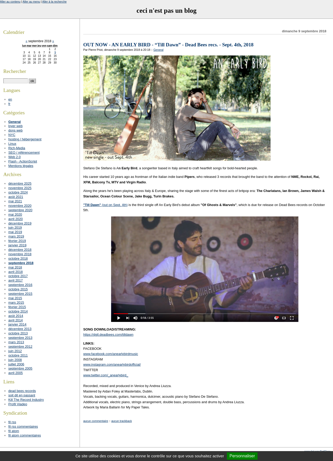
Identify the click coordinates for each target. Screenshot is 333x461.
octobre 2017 (18, 276)
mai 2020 (15, 214)
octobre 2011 (18, 355)
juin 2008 (15, 360)
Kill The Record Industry (26, 400)
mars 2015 (16, 302)
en (10, 99)
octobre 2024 (18, 192)
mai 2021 (15, 201)
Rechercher (14, 71)
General (158, 49)
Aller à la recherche (54, 1)
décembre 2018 (19, 250)
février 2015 (17, 307)
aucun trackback (121, 420)
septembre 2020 (20, 210)
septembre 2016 (20, 285)
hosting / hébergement (24, 139)
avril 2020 (15, 219)
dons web (15, 130)
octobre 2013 (18, 333)
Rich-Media (16, 148)
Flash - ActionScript (22, 161)
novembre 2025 (19, 188)
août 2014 (15, 316)
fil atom (13, 431)
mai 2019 (15, 232)
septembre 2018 (21, 263)
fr (9, 104)
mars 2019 (16, 236)
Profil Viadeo (17, 404)
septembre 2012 (20, 346)
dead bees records (22, 391)
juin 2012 (15, 351)
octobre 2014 (18, 311)
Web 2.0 (14, 157)
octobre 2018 (18, 258)
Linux (12, 144)
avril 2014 (15, 320)
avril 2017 (15, 280)
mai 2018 (15, 267)
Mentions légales (20, 166)
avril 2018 (15, 272)
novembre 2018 (19, 254)
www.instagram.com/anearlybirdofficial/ (112, 364)
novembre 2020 (19, 206)
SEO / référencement (24, 152)
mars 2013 (16, 342)
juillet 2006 (16, 364)
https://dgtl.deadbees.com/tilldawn (108, 335)
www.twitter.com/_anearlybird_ (105, 375)
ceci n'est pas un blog (166, 10)
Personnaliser (242, 456)
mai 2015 (15, 298)
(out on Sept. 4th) (105, 205)
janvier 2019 (17, 245)
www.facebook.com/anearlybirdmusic (110, 354)
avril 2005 (15, 373)
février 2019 (17, 241)
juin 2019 (15, 227)
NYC (11, 135)
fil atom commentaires (24, 435)
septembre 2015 (20, 294)
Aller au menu (31, 1)
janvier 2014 (17, 324)
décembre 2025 (19, 183)
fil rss (12, 422)
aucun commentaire (95, 420)
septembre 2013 (20, 338)
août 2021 (15, 197)
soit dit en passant (21, 395)
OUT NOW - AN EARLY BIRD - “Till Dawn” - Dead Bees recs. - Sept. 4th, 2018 (168, 44)
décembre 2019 (19, 223)
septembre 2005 (20, 368)
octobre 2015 (18, 289)
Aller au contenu (10, 1)
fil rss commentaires (23, 426)
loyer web (15, 126)
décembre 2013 (19, 329)
